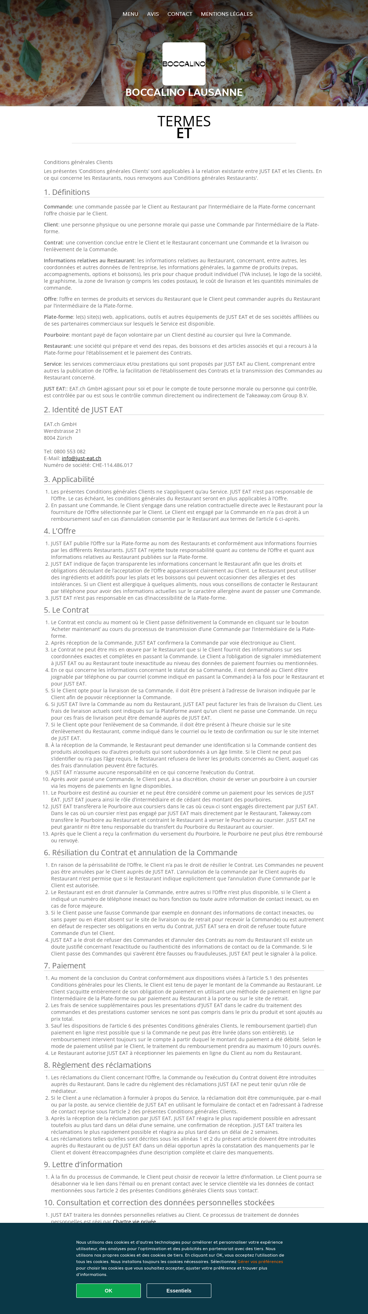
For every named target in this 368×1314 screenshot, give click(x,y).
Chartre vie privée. (135, 1221)
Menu (130, 14)
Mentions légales (227, 14)
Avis (153, 14)
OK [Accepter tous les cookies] (108, 1291)
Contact (179, 14)
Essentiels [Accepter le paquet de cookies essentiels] (178, 1291)
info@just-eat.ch (81, 458)
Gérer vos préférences (260, 1261)
